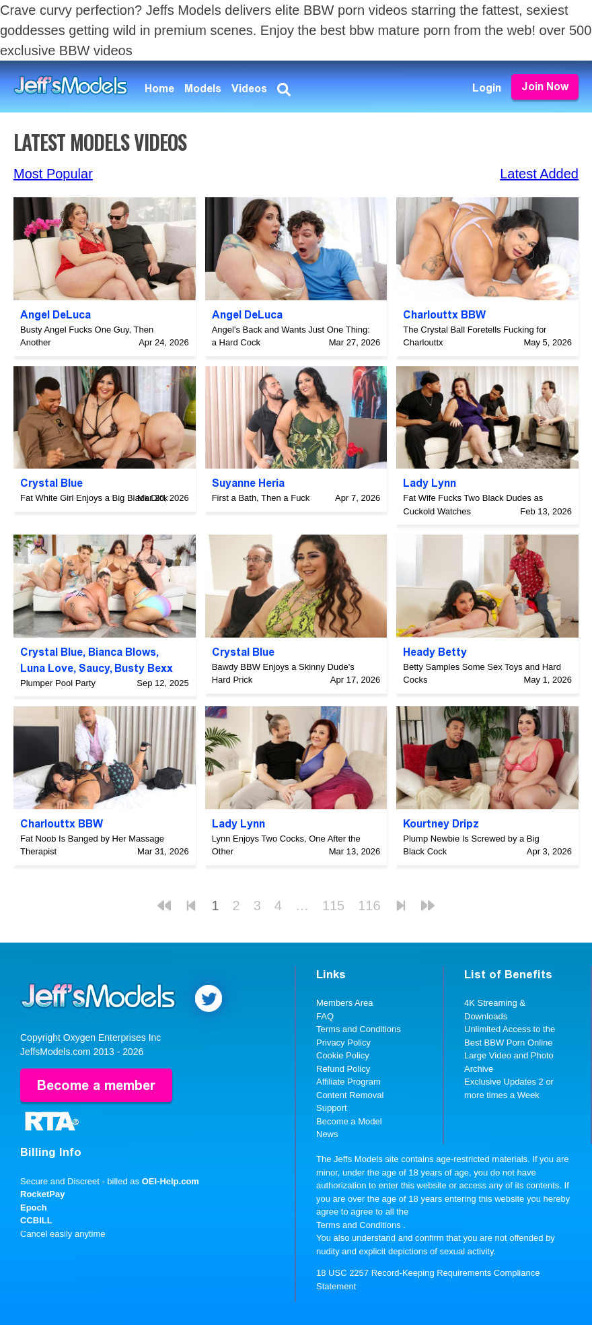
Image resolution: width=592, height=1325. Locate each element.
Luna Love (46, 668)
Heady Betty (435, 652)
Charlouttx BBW (444, 314)
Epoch (33, 1207)
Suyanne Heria (248, 483)
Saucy (94, 668)
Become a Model (349, 1121)
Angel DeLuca (55, 314)
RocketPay (42, 1194)
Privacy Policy (343, 1043)
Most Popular (53, 173)
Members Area (344, 1003)
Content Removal (349, 1095)
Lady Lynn (429, 483)
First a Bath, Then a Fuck (261, 498)
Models (202, 88)
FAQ (325, 1016)
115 (333, 905)
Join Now (544, 86)
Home (159, 88)
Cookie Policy (342, 1055)
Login (486, 87)
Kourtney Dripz (441, 823)
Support (331, 1108)
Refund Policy (343, 1069)
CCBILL (36, 1220)
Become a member (96, 1085)
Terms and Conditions (358, 1029)
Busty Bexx (143, 668)
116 (369, 905)
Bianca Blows (122, 652)
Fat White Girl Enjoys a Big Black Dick (94, 498)
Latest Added (539, 173)
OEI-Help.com (170, 1181)
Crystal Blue (51, 483)
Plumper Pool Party (58, 683)
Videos (249, 88)
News (327, 1134)
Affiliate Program (348, 1082)
